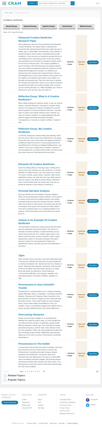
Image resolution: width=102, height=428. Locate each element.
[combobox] (32, 3)
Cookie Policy (44, 423)
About (40, 399)
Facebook (94, 399)
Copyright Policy (65, 399)
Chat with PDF (27, 408)
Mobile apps (26, 405)
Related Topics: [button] (16, 375)
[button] (4, 3)
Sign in (98, 3)
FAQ (39, 402)
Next (97, 371)
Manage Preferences (67, 413)
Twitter (92, 405)
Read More (93, 62)
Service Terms (65, 411)
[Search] (73, 3)
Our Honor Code (65, 405)
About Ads (54, 423)
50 (44, 371)
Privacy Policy (64, 408)
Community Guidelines (68, 402)
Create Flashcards (9, 402)
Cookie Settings (72, 423)
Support (40, 405)
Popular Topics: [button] (17, 379)
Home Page (9, 12)
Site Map (41, 408)
